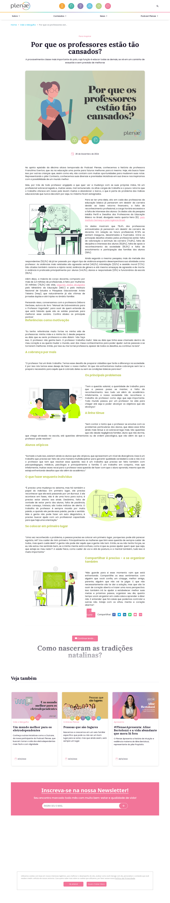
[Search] (157, 5)
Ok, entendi (73, 884)
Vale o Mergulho (28, 24)
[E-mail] (80, 806)
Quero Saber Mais (96, 884)
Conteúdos (59, 16)
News (103, 16)
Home (14, 24)
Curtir (90, 613)
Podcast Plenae (148, 16)
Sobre (15, 16)
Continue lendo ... (85, 638)
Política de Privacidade (125, 878)
